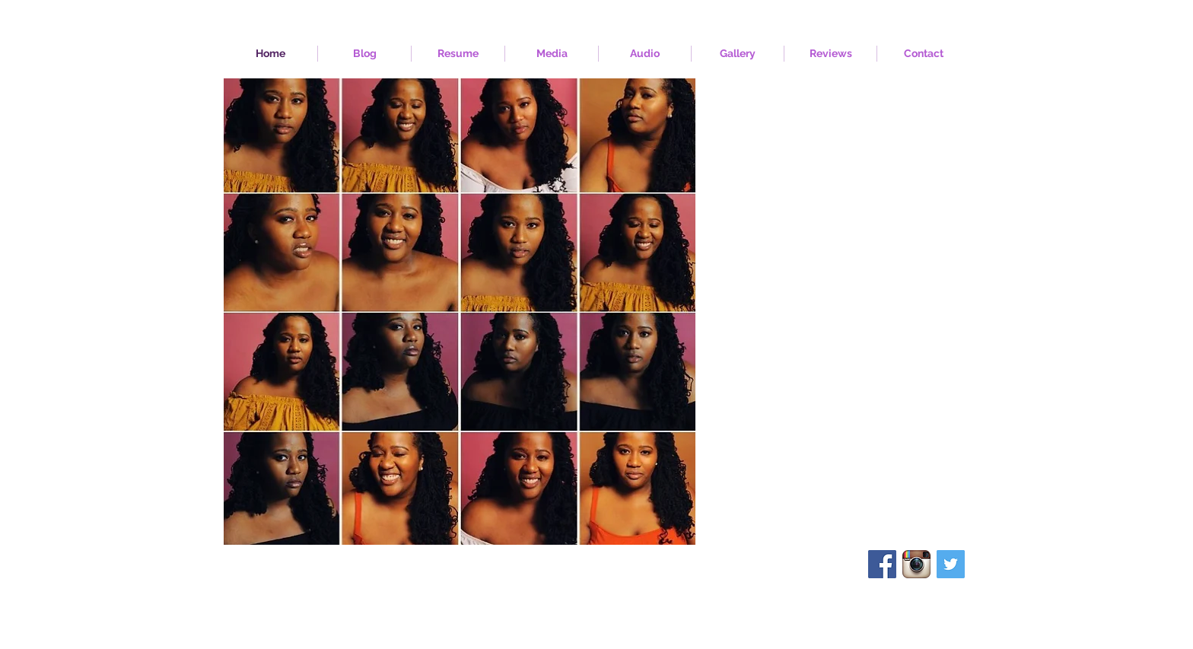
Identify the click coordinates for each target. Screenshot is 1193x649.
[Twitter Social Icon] (951, 564)
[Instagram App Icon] (916, 564)
